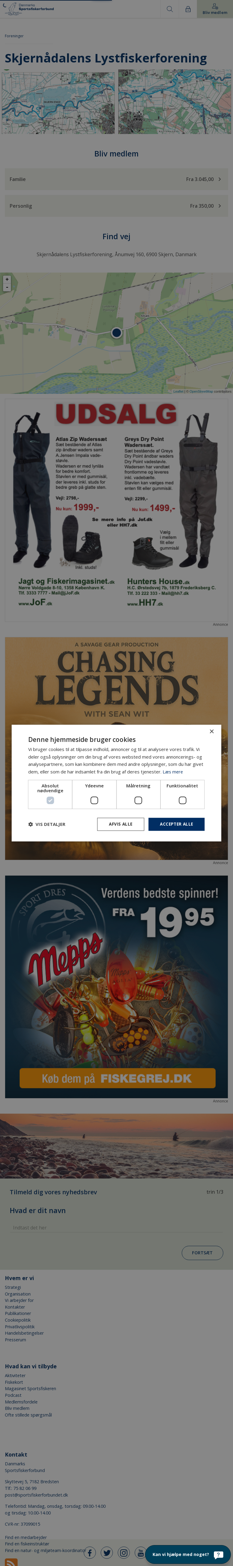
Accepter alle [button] (175, 824)
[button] (46, 824)
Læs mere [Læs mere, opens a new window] (173, 772)
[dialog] (116, 783)
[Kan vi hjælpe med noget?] (188, 1554)
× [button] (211, 731)
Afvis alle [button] (118, 824)
